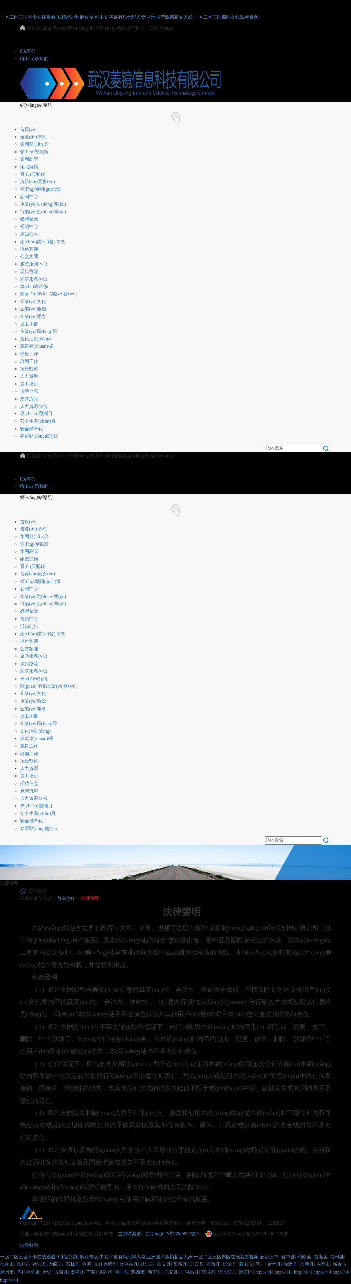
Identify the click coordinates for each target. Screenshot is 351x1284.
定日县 (197, 1264)
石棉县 (72, 1264)
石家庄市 (269, 1256)
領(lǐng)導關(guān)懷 (40, 189)
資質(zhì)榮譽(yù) (37, 181)
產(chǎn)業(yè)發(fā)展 (42, 241)
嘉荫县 (213, 1264)
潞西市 (105, 1272)
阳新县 (180, 1264)
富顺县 (321, 1256)
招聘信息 (29, 391)
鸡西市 (138, 1272)
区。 (260, 1264)
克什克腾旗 (105, 1264)
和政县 (304, 1256)
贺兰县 (274, 1264)
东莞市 (323, 1264)
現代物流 (29, 271)
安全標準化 (31, 428)
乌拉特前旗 (28, 1272)
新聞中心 (29, 196)
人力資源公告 (34, 406)
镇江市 (147, 1264)
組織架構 (29, 166)
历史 (46, 1272)
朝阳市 (56, 1264)
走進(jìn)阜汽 (33, 137)
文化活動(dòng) (35, 338)
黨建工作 (29, 353)
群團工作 (29, 361)
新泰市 (340, 1264)
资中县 (288, 1256)
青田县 (337, 1256)
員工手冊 (29, 324)
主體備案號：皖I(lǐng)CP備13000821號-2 (159, 1233)
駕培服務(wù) (33, 279)
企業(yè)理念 (33, 316)
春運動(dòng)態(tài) (39, 436)
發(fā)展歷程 (32, 174)
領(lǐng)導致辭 (34, 151)
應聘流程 (29, 398)
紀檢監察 (29, 368)
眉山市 (246, 1264)
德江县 (40, 1264)
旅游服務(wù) (33, 263)
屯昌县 (192, 1272)
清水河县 (227, 1272)
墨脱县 (77, 1272)
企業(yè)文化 (33, 301)
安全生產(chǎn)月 (38, 421)
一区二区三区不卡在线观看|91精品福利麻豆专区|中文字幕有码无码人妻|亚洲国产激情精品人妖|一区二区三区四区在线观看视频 (129, 17)
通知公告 (29, 234)
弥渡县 (290, 1264)
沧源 (86, 1264)
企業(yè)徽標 (33, 308)
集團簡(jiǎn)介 (34, 144)
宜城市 (208, 1272)
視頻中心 (29, 226)
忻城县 (229, 1264)
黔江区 (246, 1272)
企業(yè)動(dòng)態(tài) (43, 204)
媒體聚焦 (29, 219)
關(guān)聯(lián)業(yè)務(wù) (48, 294)
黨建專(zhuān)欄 (36, 346)
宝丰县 (122, 1272)
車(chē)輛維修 (34, 286)
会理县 (307, 1264)
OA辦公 (28, 51)
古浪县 (61, 1272)
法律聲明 (90, 898)
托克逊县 (173, 1272)
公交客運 (29, 256)
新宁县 (155, 1272)
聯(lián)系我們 (34, 58)
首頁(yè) (28, 129)
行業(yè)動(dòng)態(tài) (43, 211)
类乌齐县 (129, 1264)
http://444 (264, 1272)
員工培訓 (29, 383)
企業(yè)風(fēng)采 (38, 331)
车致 (91, 1272)
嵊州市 (7, 1272)
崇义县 (164, 1264)
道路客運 (29, 249)
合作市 (7, 1264)
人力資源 (29, 376)
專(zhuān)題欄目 (36, 413)
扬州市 (23, 1264)
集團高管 (29, 159)
